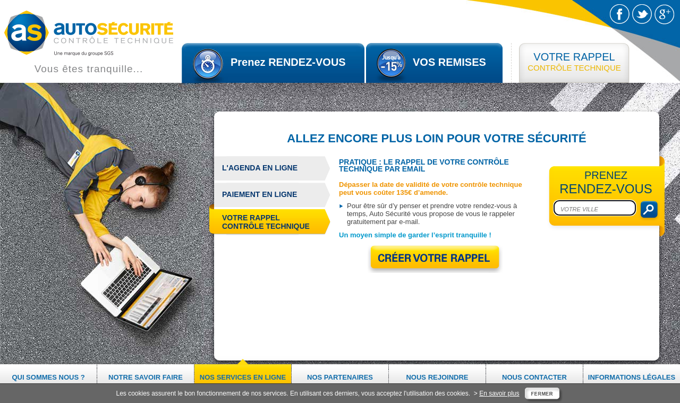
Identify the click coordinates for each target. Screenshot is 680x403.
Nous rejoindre (437, 377)
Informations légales (631, 377)
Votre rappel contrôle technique (262, 222)
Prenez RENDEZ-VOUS (288, 62)
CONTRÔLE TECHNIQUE (574, 61)
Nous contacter (534, 377)
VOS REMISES (449, 62)
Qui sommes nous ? (48, 377)
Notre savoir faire (145, 377)
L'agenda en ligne (260, 168)
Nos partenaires (340, 377)
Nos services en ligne (243, 377)
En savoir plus (499, 393)
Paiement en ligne (259, 194)
